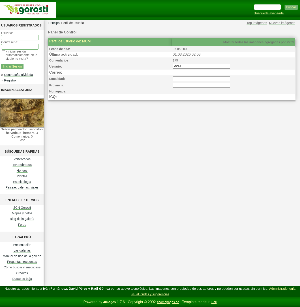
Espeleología (22, 182)
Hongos (22, 170)
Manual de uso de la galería (22, 256)
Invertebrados (22, 165)
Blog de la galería (22, 219)
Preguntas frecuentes (22, 261)
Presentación (22, 245)
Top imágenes (257, 23)
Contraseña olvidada (18, 75)
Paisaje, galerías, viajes (22, 187)
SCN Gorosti (22, 207)
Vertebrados (22, 159)
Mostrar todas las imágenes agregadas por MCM (258, 42)
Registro (10, 80)
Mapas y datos (22, 213)
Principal (54, 23)
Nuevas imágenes (282, 23)
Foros (22, 224)
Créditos (22, 273)
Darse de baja (22, 279)
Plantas (22, 176)
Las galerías (21, 250)
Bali (213, 302)
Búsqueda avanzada (269, 13)
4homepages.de (168, 302)
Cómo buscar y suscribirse (22, 267)
